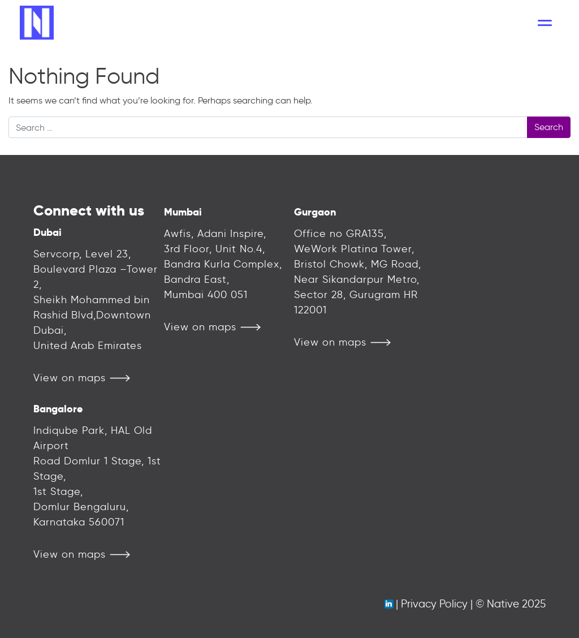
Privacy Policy (434, 603)
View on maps (69, 378)
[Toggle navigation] (544, 22)
